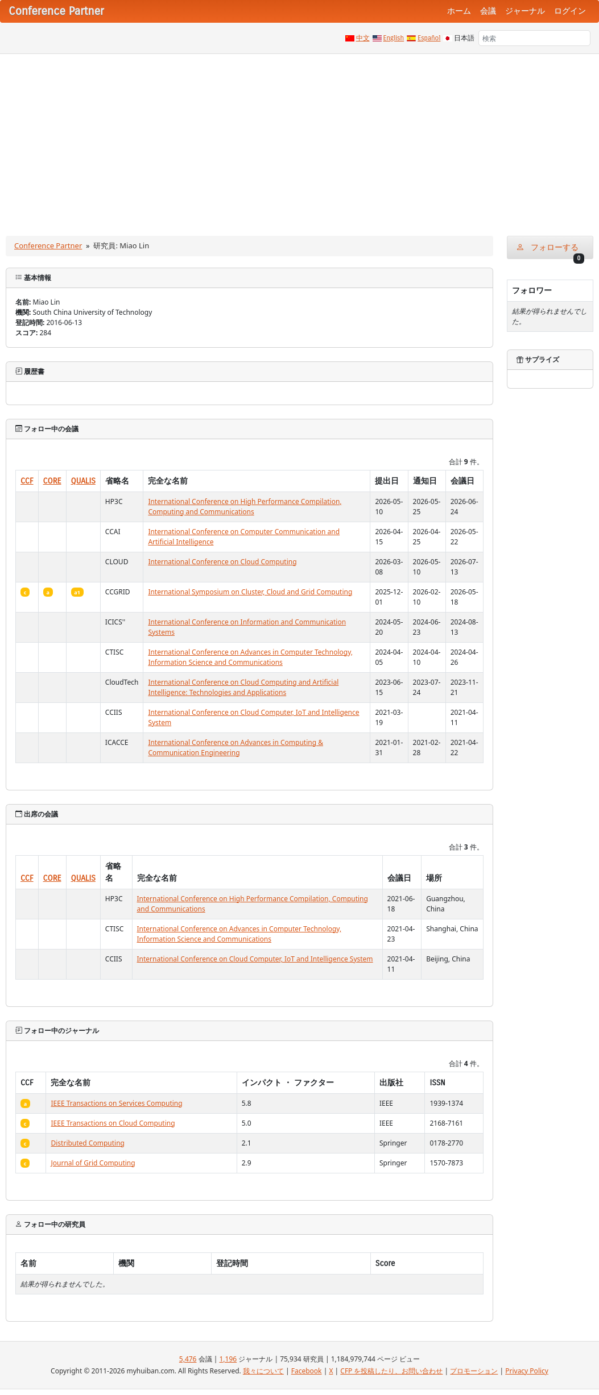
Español (429, 38)
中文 (363, 38)
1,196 (228, 1359)
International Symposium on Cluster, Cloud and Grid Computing (250, 592)
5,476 (188, 1359)
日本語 (464, 38)
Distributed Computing (87, 1143)
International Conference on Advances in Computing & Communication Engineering (235, 747)
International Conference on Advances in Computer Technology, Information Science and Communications (250, 657)
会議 (488, 11)
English (393, 38)
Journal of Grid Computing (93, 1163)
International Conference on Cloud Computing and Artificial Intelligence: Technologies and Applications (243, 687)
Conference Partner (48, 245)
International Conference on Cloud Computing (222, 562)
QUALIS (83, 481)
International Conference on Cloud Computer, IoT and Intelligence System (255, 959)
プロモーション (474, 1371)
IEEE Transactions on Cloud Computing (113, 1123)
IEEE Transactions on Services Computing (116, 1103)
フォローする (550, 251)
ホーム (459, 11)
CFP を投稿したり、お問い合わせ (391, 1371)
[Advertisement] (299, 139)
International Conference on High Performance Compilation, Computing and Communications (244, 507)
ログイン (570, 11)
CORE (52, 481)
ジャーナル (525, 11)
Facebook (306, 1371)
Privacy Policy (526, 1371)
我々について (263, 1371)
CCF (27, 481)
